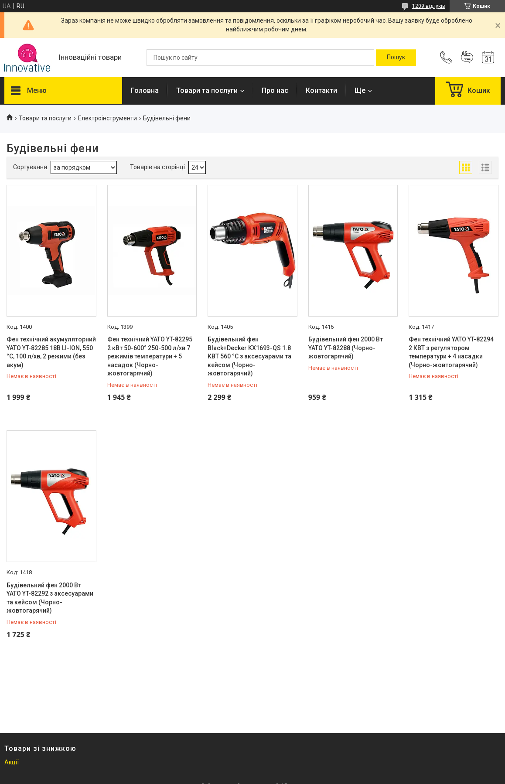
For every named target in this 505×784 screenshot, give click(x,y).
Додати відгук (467, 57)
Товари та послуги (207, 90)
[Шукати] (396, 57)
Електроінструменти (107, 118)
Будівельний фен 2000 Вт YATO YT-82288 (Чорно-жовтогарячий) (345, 348)
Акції (11, 762)
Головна (145, 90)
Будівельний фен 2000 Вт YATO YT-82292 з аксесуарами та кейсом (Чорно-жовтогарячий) (50, 598)
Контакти (321, 90)
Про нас (275, 90)
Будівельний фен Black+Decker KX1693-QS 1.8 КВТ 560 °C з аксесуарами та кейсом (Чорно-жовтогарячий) (249, 356)
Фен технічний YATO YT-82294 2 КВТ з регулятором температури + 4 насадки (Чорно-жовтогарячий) (451, 352)
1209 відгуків (428, 6)
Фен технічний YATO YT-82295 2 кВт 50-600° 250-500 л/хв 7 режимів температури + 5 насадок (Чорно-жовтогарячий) (149, 356)
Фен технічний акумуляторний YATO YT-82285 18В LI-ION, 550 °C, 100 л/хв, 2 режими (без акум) (51, 352)
